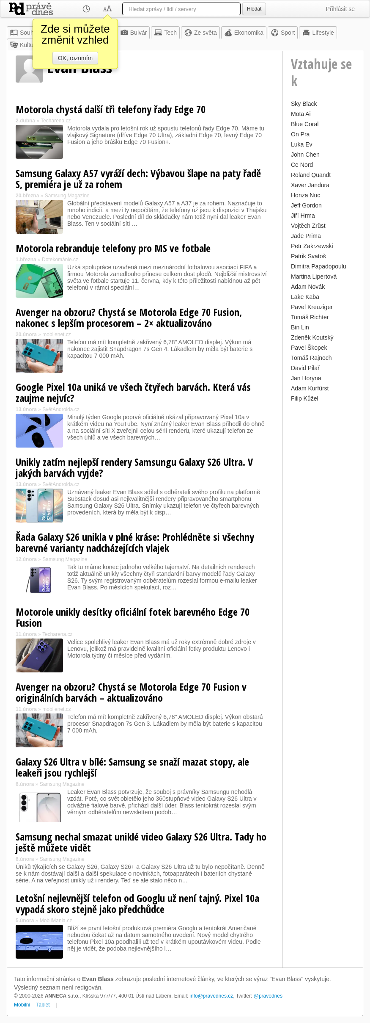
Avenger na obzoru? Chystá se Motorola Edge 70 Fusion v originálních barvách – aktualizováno (131, 692)
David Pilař (305, 368)
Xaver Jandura (310, 185)
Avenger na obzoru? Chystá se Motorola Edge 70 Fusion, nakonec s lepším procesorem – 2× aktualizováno (129, 317)
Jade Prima (306, 235)
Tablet (43, 1005)
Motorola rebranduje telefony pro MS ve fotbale (113, 248)
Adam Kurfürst (310, 388)
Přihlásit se (340, 9)
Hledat (254, 9)
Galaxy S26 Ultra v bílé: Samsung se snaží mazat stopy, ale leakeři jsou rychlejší (132, 767)
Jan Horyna (306, 378)
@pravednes (268, 996)
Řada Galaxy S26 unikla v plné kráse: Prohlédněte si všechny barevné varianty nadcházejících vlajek (135, 542)
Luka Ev (301, 144)
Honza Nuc (305, 195)
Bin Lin (300, 327)
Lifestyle (318, 32)
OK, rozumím (75, 58)
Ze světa (200, 32)
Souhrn (24, 32)
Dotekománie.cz (60, 260)
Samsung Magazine (67, 196)
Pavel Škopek (309, 347)
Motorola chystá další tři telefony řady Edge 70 (111, 109)
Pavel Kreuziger (312, 307)
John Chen (305, 154)
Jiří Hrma (303, 215)
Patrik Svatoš (308, 256)
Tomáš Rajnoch (311, 357)
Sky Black (304, 103)
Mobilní (22, 1005)
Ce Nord (302, 164)
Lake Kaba (305, 296)
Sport (283, 32)
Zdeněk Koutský (312, 337)
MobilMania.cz (56, 920)
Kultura (24, 45)
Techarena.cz (56, 121)
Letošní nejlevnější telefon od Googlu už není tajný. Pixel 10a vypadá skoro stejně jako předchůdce (137, 903)
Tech (165, 32)
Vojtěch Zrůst (308, 225)
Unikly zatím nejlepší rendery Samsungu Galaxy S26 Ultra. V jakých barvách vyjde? (134, 467)
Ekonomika (243, 32)
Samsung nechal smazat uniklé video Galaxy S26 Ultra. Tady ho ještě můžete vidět (141, 841)
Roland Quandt (311, 174)
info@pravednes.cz (211, 996)
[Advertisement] (322, 531)
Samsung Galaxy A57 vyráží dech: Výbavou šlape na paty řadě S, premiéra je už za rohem (138, 178)
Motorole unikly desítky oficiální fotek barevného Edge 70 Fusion (132, 617)
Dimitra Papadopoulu (318, 266)
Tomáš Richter (310, 317)
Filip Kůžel (304, 398)
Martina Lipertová (314, 276)
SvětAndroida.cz (60, 409)
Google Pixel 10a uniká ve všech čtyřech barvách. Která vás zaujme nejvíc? (133, 392)
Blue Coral (304, 124)
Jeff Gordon (306, 205)
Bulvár (133, 32)
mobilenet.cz (56, 334)
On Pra (300, 134)
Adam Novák (308, 286)
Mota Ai (301, 114)
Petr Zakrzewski (312, 246)
